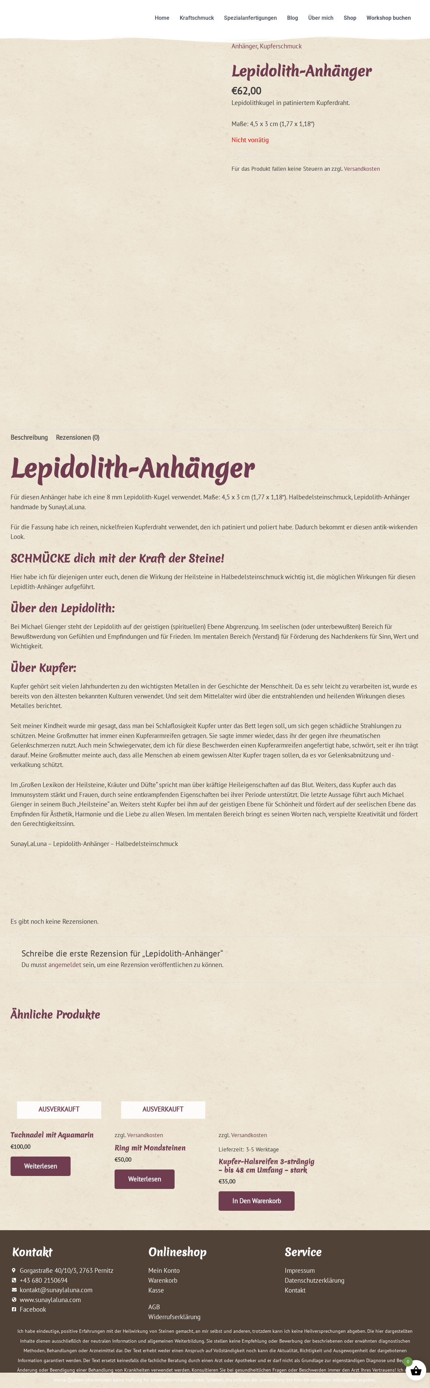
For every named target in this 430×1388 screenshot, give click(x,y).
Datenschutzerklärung (314, 1280)
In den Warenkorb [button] (256, 1201)
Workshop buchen (389, 18)
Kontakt (295, 1290)
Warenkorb (162, 1280)
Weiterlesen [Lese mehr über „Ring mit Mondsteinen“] (144, 1179)
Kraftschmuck (197, 18)
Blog (292, 18)
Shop (350, 18)
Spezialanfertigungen (250, 18)
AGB (154, 1307)
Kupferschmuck (281, 46)
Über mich (320, 18)
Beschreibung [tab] (29, 437)
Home (162, 18)
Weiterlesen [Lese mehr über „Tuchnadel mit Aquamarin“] (40, 1166)
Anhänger (244, 46)
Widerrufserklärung (174, 1317)
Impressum (300, 1270)
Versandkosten (362, 168)
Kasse (156, 1290)
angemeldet (64, 965)
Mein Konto (164, 1270)
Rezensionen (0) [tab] (77, 437)
